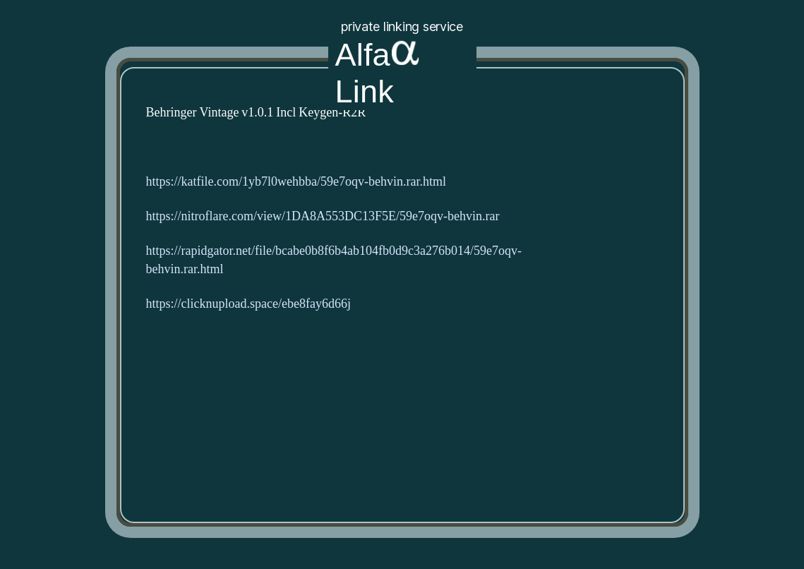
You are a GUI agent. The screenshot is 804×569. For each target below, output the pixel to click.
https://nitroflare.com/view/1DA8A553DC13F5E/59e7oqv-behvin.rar (323, 216)
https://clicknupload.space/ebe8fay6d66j (248, 304)
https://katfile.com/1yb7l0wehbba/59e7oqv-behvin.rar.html (296, 182)
